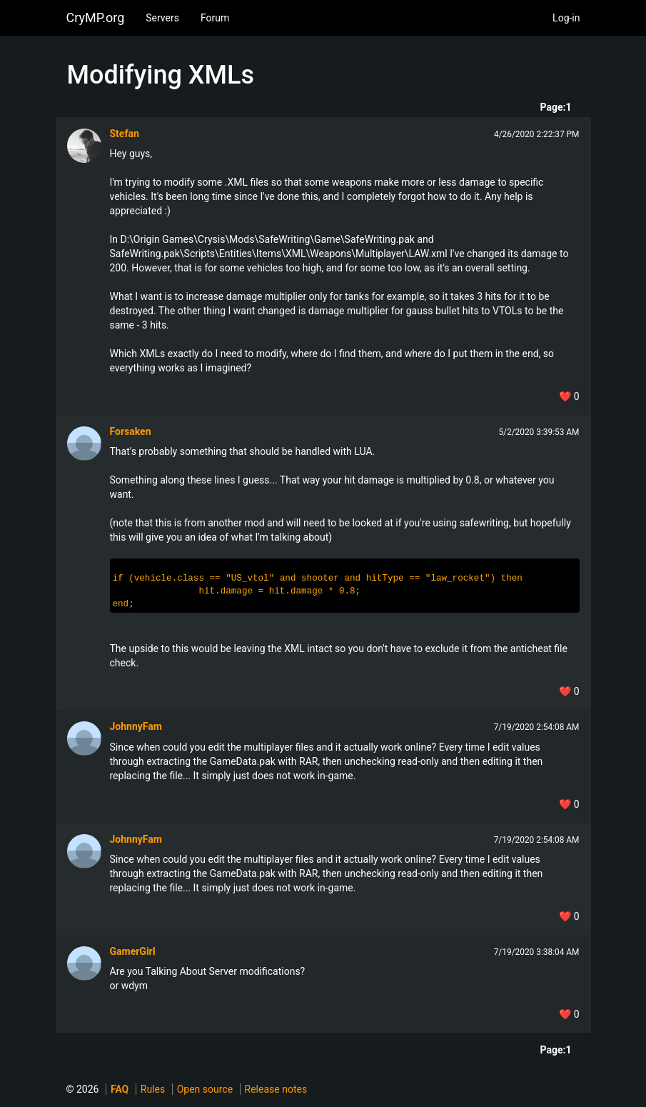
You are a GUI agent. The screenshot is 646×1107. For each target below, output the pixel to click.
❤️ (569, 396)
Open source (205, 1089)
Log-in (566, 18)
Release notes (276, 1089)
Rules (153, 1089)
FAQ (119, 1089)
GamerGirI (133, 951)
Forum (215, 18)
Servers (162, 18)
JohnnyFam (136, 726)
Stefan (124, 133)
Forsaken (130, 431)
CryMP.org (95, 17)
